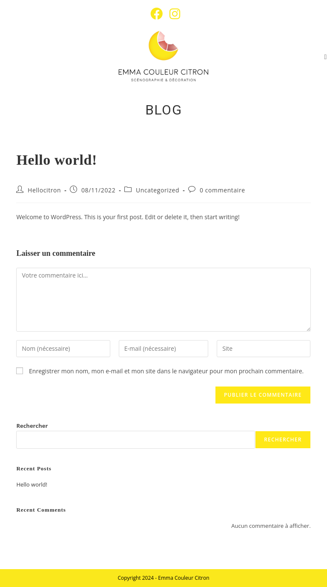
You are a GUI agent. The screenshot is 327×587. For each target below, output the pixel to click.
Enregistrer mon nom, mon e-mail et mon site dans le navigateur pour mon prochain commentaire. (166, 371)
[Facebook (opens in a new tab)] (156, 14)
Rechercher (32, 426)
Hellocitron (44, 190)
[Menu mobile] (325, 57)
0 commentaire (222, 190)
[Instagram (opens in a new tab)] (173, 14)
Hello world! (31, 484)
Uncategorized (157, 190)
